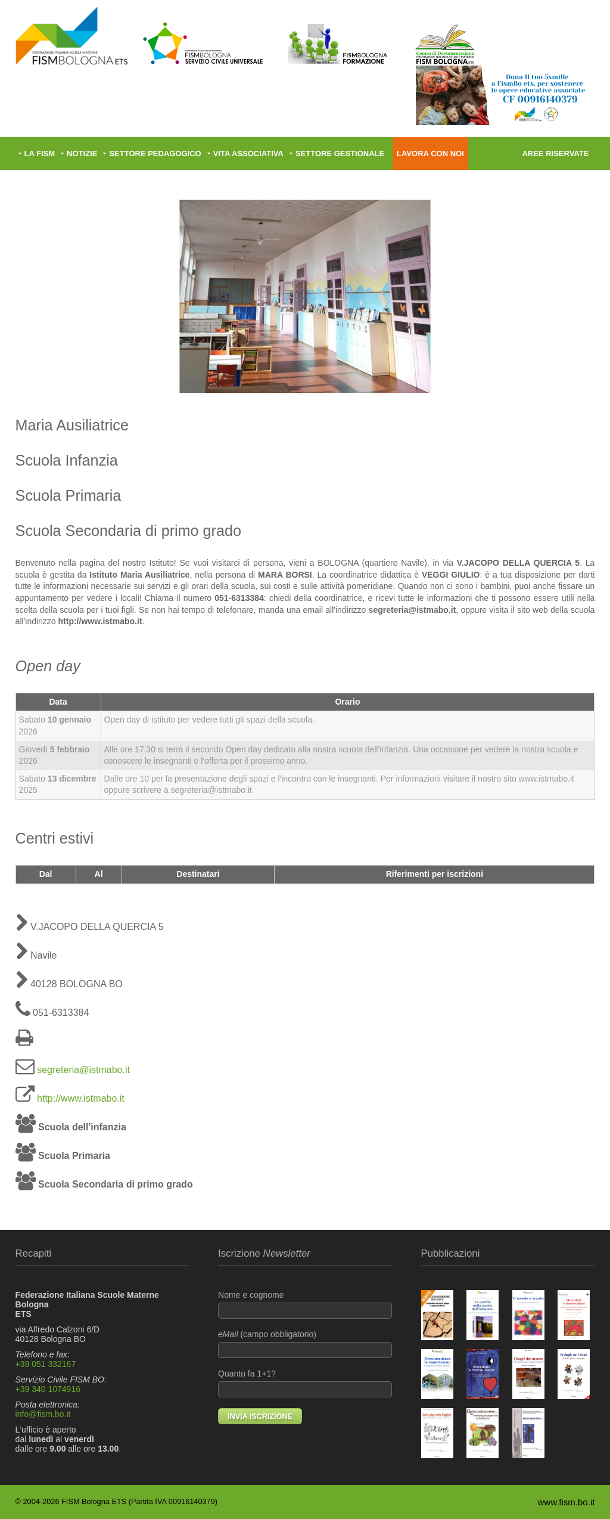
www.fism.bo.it (566, 1502)
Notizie (82, 153)
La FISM (39, 153)
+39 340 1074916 (47, 1389)
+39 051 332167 (45, 1364)
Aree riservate (555, 153)
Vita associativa (248, 153)
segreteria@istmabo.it (83, 1070)
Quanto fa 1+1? (305, 1383)
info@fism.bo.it (43, 1414)
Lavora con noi (430, 153)
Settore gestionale (339, 153)
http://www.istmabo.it (81, 1098)
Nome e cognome (305, 1304)
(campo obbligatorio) (305, 1343)
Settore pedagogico (155, 153)
